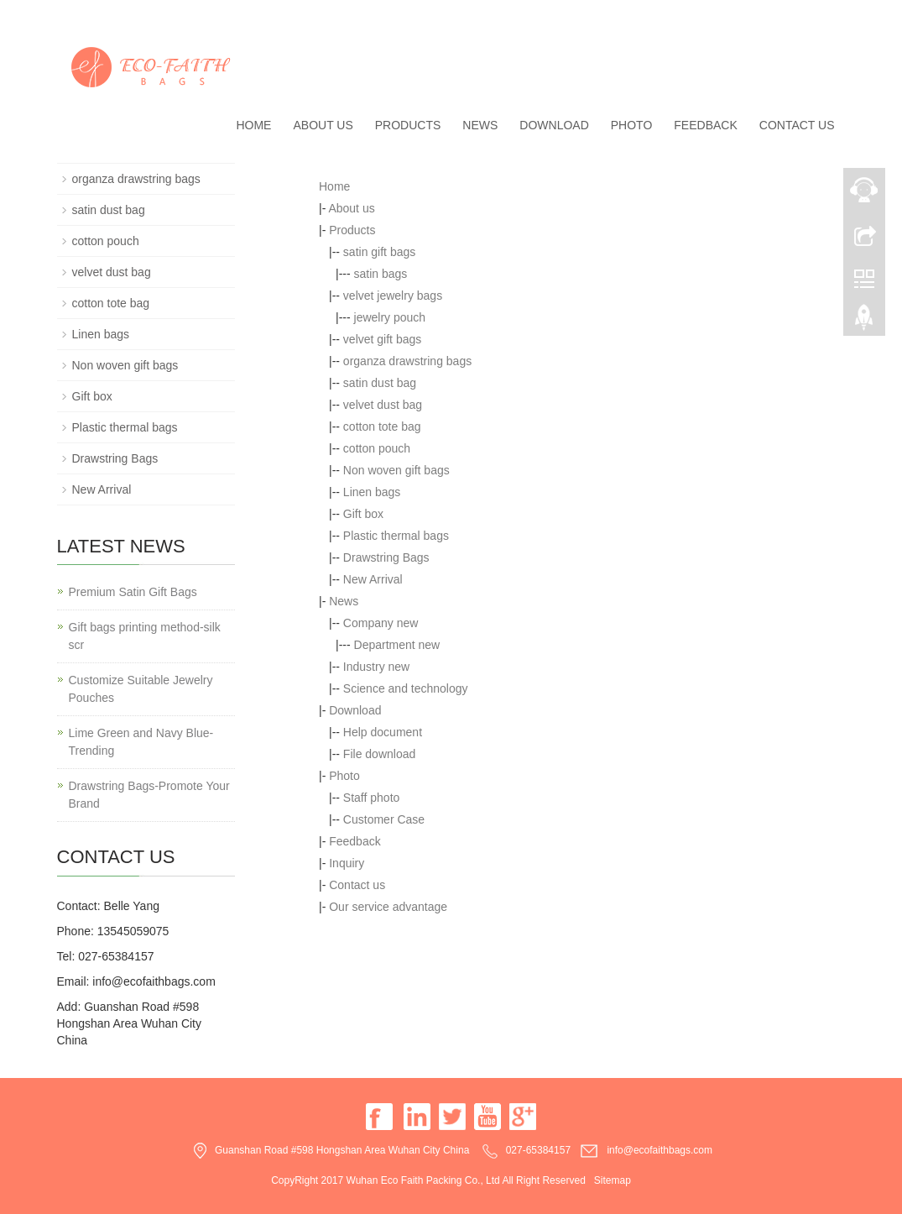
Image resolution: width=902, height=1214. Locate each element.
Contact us (797, 125)
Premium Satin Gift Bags (133, 592)
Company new (381, 623)
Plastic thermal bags (396, 535)
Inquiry (346, 863)
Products (408, 125)
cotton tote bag (382, 426)
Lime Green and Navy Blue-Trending (141, 741)
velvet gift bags (382, 339)
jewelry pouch (390, 317)
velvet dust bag (382, 404)
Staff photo (371, 797)
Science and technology (405, 688)
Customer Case (384, 819)
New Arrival (373, 579)
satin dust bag (379, 383)
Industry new (376, 666)
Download (553, 125)
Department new (397, 644)
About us (322, 125)
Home (253, 125)
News (480, 125)
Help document (382, 732)
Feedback (705, 125)
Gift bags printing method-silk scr (145, 635)
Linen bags (372, 492)
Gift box (363, 514)
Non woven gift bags (396, 470)
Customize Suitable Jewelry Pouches (141, 688)
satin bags (381, 273)
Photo (632, 125)
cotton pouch (376, 448)
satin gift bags (379, 252)
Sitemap (612, 1180)
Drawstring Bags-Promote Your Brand (149, 794)
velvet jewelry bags (392, 295)
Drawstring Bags (386, 557)
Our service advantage (388, 906)
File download (379, 754)
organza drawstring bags (407, 361)
